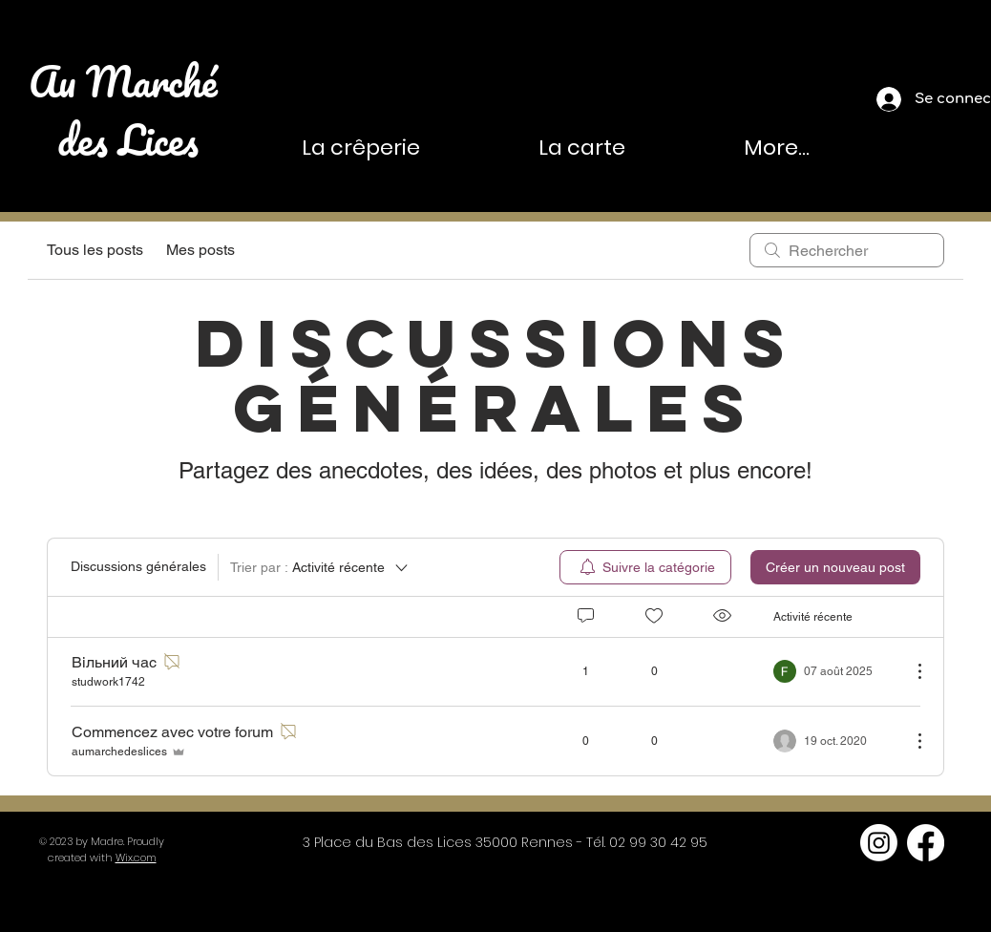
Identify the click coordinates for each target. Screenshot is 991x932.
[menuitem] (645, 567)
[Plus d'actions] (909, 671)
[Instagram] (878, 842)
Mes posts (200, 250)
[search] (846, 250)
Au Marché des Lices (128, 110)
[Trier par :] (320, 567)
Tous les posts (95, 250)
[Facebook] (925, 842)
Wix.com (136, 857)
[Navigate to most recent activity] (834, 671)
